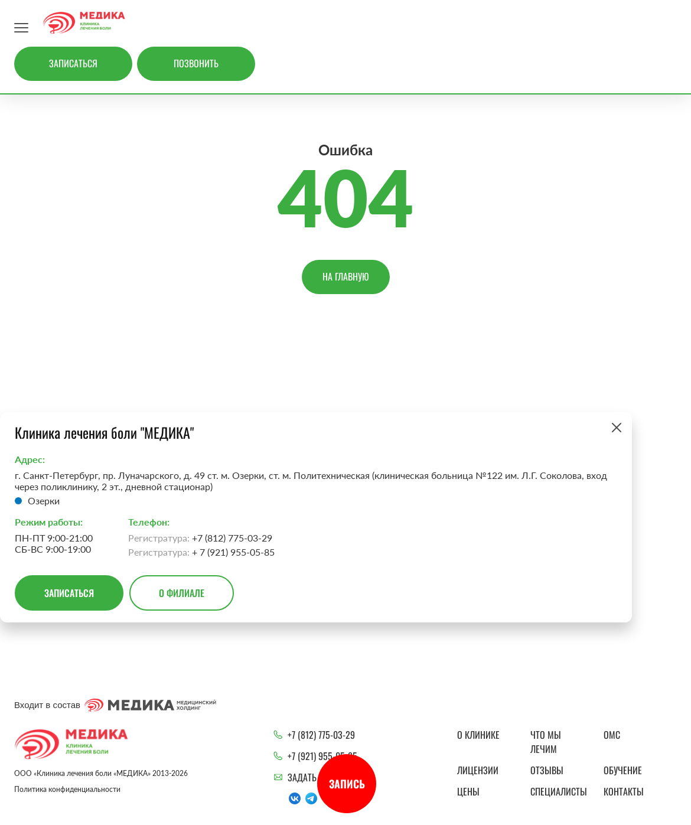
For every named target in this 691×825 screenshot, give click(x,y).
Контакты (624, 791)
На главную (345, 276)
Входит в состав (115, 705)
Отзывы (546, 770)
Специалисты (558, 791)
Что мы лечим (545, 742)
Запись (347, 783)
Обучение (623, 770)
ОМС (612, 735)
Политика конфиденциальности (67, 789)
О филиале (181, 593)
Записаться (73, 63)
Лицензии (477, 770)
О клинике (478, 735)
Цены (468, 791)
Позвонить (196, 63)
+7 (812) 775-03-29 (321, 735)
